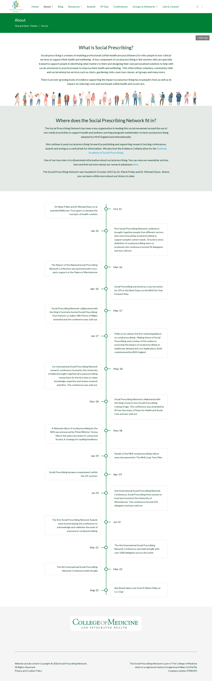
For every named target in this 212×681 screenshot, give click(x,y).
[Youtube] (202, 6)
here (135, 164)
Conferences (120, 6)
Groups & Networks (144, 6)
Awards (91, 6)
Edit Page (202, 37)
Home (35, 6)
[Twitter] (197, 6)
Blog (60, 6)
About (47, 6)
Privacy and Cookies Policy (28, 670)
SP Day (104, 6)
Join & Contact (170, 6)
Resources (74, 6)
